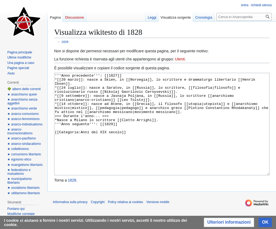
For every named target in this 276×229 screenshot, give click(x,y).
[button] (229, 222)
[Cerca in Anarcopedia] (244, 17)
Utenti (180, 59)
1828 (64, 41)
